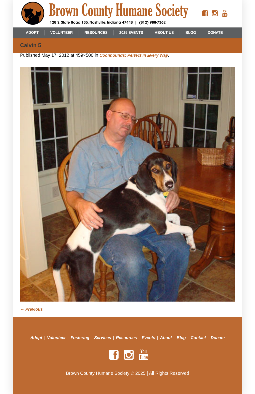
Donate (218, 338)
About (166, 338)
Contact (198, 338)
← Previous (31, 309)
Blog (181, 338)
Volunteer (56, 338)
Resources (126, 338)
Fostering (80, 338)
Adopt (36, 338)
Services (102, 338)
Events (148, 338)
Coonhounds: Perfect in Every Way (134, 55)
